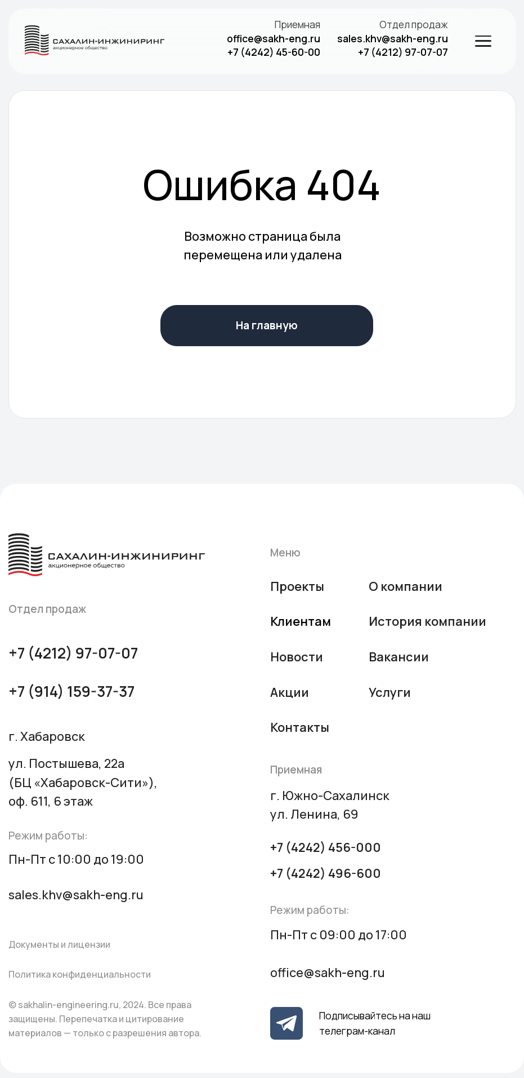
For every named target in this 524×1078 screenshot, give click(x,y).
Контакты (299, 727)
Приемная (297, 24)
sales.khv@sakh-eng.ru (392, 38)
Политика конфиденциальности (79, 974)
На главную (267, 325)
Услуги (390, 692)
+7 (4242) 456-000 (325, 847)
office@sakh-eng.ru (273, 38)
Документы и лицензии (59, 944)
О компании (405, 586)
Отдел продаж (413, 24)
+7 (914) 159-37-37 (71, 691)
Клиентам (300, 621)
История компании (427, 621)
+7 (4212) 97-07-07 (403, 52)
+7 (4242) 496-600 (325, 873)
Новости (296, 656)
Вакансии (399, 656)
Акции (289, 692)
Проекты (297, 586)
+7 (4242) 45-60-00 (273, 52)
